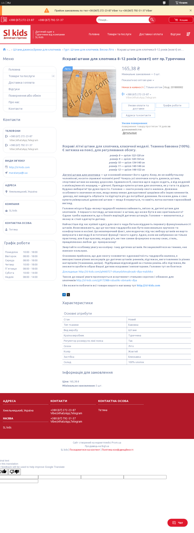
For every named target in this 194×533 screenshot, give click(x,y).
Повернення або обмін (25, 95)
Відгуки (176, 34)
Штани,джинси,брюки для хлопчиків (37, 49)
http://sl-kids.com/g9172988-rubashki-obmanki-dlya (106, 280)
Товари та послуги (119, 34)
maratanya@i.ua (18, 172)
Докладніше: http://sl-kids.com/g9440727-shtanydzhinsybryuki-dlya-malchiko (107, 271)
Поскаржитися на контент (85, 449)
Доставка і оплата (151, 34)
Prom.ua (116, 442)
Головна (94, 34)
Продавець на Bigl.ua (97, 446)
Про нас (14, 102)
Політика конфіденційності (117, 449)
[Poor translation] (14, 472)
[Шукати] (152, 19)
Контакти (15, 108)
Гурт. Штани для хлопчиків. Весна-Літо (89, 49)
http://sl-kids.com (148, 285)
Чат (177, 523)
